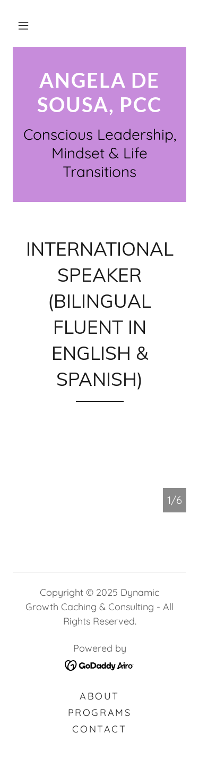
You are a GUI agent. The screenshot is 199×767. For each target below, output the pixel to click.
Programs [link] (100, 712)
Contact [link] (99, 729)
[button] (23, 25)
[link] (99, 92)
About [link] (99, 696)
